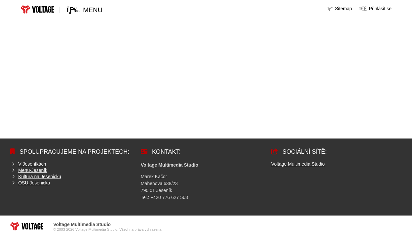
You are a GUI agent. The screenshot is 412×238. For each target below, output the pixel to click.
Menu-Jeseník (32, 170)
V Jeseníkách (32, 164)
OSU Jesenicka (34, 182)
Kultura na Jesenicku (39, 176)
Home (37, 9)
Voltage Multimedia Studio (298, 164)
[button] (375, 8)
